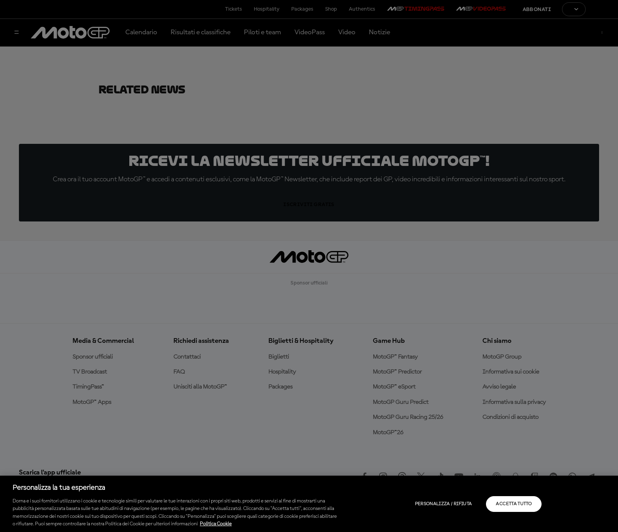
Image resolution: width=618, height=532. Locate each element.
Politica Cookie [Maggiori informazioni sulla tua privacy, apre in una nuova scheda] (216, 523)
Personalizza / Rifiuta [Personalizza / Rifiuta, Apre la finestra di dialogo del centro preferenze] (443, 504)
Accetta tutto (514, 504)
